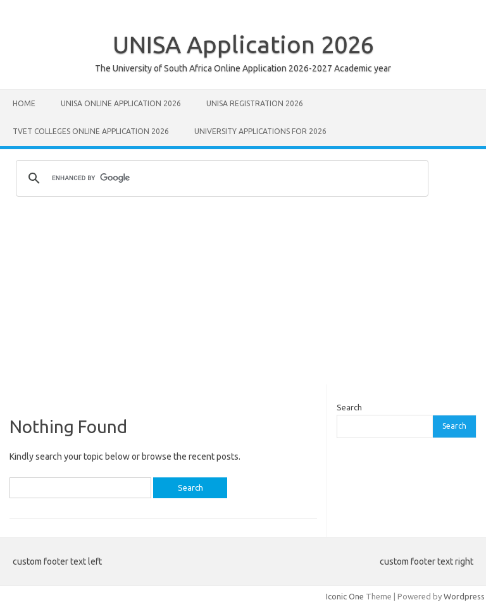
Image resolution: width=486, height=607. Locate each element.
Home (24, 103)
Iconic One (345, 596)
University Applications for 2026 (260, 131)
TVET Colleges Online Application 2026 (91, 131)
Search (349, 407)
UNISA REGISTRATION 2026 (254, 103)
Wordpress (464, 596)
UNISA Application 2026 (243, 44)
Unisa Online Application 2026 (121, 103)
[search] (220, 178)
